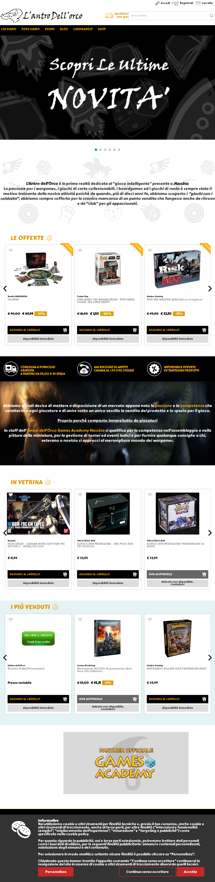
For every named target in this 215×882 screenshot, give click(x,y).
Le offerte (31, 237)
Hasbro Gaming (155, 296)
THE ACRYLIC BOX (86, 540)
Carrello (207, 3)
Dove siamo (30, 29)
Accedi (165, 3)
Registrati (186, 3)
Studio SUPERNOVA (17, 296)
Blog (64, 29)
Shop (102, 29)
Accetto (190, 871)
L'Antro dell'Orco (16, 665)
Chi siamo (8, 29)
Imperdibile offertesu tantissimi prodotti (181, 369)
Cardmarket (83, 29)
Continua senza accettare (147, 871)
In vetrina (30, 482)
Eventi (50, 29)
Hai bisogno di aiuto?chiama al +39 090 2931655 (114, 369)
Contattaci (177, 584)
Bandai (11, 540)
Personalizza (55, 871)
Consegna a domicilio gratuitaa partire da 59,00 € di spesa (42, 370)
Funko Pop (82, 296)
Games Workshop (86, 665)
